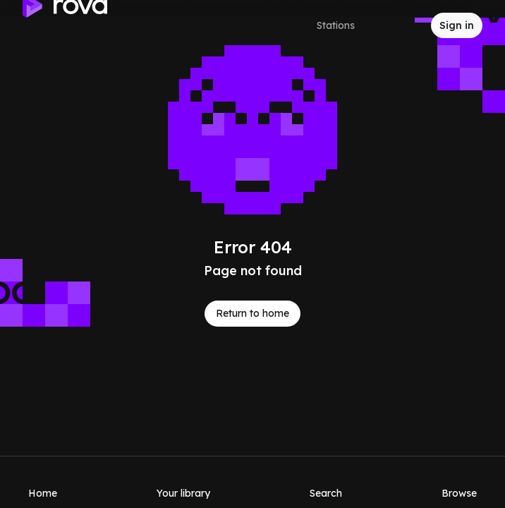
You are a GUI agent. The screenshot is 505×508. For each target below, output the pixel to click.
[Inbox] (408, 25)
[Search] (326, 482)
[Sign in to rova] (456, 25)
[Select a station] (348, 25)
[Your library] (183, 482)
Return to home (252, 313)
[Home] (42, 482)
